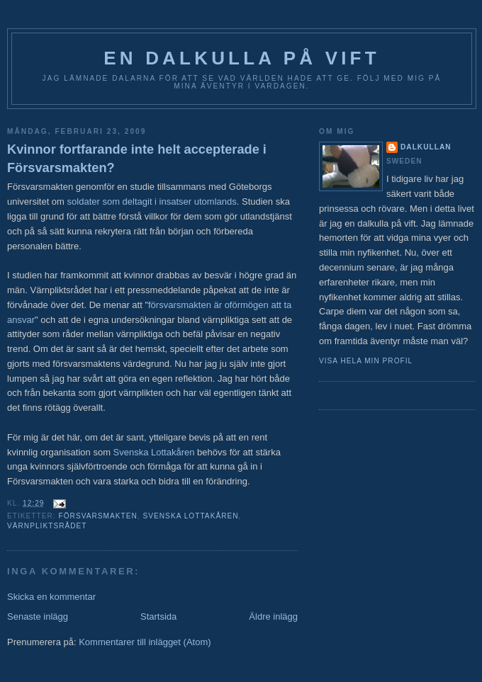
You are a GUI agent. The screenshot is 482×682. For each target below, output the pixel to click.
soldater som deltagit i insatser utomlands (152, 201)
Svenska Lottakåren (154, 452)
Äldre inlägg (273, 616)
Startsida (158, 616)
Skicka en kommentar (51, 596)
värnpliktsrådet (47, 526)
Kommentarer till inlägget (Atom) (145, 642)
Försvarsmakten (97, 516)
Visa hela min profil (366, 361)
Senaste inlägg (37, 616)
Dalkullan (426, 147)
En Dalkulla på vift (241, 58)
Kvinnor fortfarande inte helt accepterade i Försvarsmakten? (137, 158)
